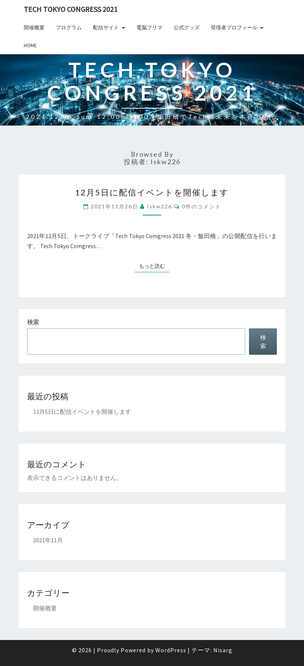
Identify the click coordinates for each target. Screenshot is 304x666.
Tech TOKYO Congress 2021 (70, 9)
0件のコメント (201, 206)
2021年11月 (48, 540)
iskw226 (159, 206)
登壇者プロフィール (234, 27)
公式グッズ (187, 27)
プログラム (69, 27)
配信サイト (106, 27)
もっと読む (154, 265)
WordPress (170, 650)
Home (30, 45)
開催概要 (34, 27)
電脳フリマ (149, 27)
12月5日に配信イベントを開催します (152, 192)
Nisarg (222, 650)
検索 (33, 322)
